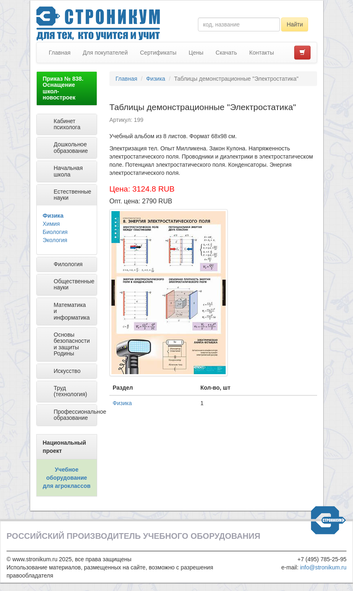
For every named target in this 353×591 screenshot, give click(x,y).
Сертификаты (158, 52)
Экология (55, 240)
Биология (55, 232)
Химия (51, 224)
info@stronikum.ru (323, 567)
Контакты (261, 52)
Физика (53, 215)
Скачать (226, 52)
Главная (60, 52)
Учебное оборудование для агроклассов (67, 477)
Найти (294, 24)
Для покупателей (105, 52)
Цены (196, 52)
